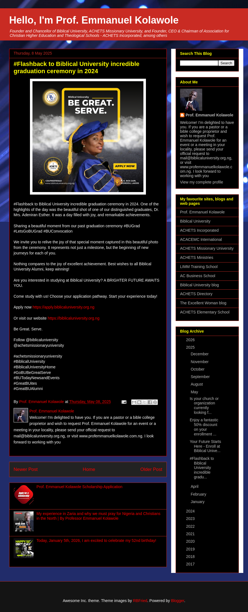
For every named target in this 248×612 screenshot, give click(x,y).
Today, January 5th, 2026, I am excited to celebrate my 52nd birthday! (96, 540)
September (201, 376)
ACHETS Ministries (196, 257)
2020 (191, 541)
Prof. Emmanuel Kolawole (209, 115)
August (197, 384)
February (199, 494)
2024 (191, 511)
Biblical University (195, 221)
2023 (191, 518)
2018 (191, 556)
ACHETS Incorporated (199, 230)
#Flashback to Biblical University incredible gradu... (202, 467)
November (200, 361)
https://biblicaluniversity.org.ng (74, 318)
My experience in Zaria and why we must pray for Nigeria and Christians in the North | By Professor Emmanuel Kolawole (99, 516)
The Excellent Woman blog (203, 303)
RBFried (140, 600)
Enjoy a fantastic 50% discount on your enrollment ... (204, 427)
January (198, 501)
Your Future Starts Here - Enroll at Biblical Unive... (205, 446)
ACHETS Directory (196, 294)
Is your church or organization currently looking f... (204, 405)
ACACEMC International (201, 239)
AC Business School (197, 276)
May (195, 392)
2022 (191, 526)
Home (89, 469)
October (198, 369)
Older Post (151, 469)
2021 (191, 534)
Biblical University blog (199, 285)
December (200, 354)
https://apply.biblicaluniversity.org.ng (63, 307)
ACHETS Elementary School (204, 312)
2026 (191, 340)
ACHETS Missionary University (207, 248)
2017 (191, 564)
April (195, 486)
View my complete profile (201, 182)
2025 (191, 347)
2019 (191, 549)
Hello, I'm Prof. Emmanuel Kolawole (94, 20)
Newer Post (26, 469)
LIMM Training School (198, 266)
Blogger (177, 600)
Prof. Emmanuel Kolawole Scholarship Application (80, 486)
